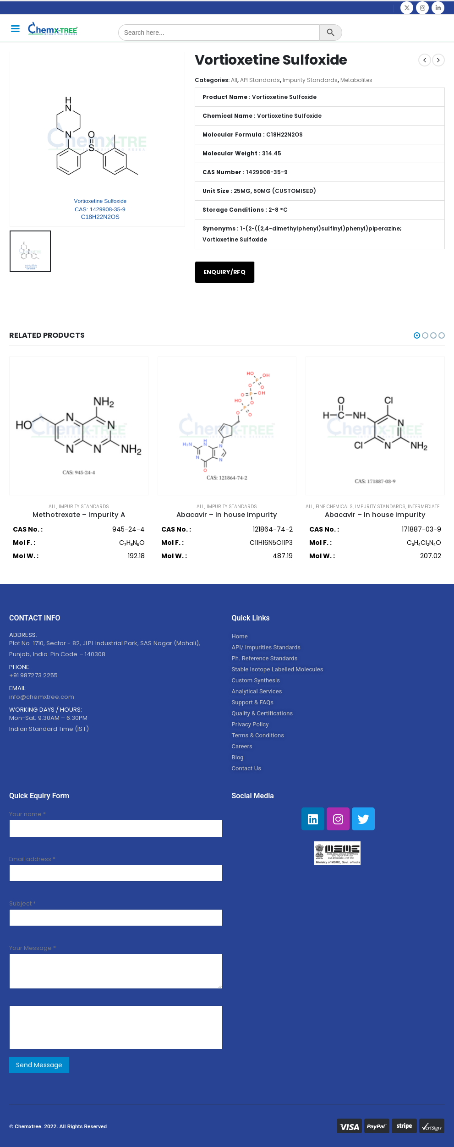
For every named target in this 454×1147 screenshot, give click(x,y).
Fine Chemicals (334, 507)
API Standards (260, 80)
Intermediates (425, 507)
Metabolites (356, 80)
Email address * (32, 858)
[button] (417, 335)
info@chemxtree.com (41, 696)
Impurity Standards (310, 80)
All (234, 80)
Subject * (22, 903)
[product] (79, 426)
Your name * (27, 814)
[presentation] (84, 1026)
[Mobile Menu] (15, 28)
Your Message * (32, 947)
